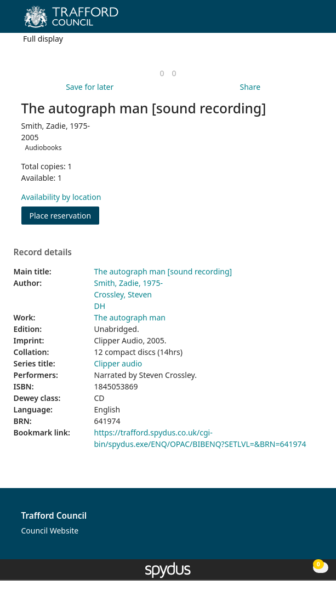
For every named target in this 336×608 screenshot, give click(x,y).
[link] (162, 73)
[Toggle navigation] (311, 20)
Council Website (50, 530)
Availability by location (61, 197)
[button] (297, 20)
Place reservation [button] (65, 215)
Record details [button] (43, 252)
